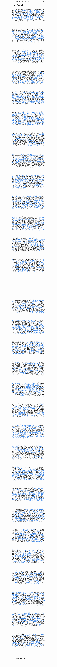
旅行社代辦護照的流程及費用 (19, 58)
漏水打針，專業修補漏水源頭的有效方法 (37, 512)
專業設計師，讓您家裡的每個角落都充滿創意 (33, 342)
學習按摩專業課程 (40, 247)
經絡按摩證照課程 (22, 433)
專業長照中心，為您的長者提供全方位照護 (19, 184)
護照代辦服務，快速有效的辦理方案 (26, 520)
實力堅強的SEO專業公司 (40, 252)
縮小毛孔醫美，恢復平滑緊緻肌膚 (37, 200)
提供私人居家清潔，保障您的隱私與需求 (26, 230)
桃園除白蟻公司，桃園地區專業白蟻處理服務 (28, 376)
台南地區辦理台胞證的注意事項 (32, 559)
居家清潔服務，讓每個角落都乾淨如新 (30, 80)
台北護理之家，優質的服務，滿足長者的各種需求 (24, 643)
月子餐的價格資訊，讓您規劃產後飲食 (23, 330)
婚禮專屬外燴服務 (17, 119)
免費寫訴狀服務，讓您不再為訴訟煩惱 (20, 539)
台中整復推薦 (29, 416)
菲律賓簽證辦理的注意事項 (32, 266)
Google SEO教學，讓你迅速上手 (19, 95)
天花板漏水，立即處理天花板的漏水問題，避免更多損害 (29, 340)
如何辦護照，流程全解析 (32, 321)
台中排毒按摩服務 (29, 16)
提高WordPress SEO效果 (24, 622)
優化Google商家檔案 (35, 418)
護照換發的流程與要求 (32, 307)
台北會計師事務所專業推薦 (40, 102)
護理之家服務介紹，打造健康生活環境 (20, 598)
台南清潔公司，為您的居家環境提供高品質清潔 (25, 117)
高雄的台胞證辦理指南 (39, 201)
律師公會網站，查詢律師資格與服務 (35, 52)
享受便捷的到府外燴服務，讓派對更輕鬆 (38, 458)
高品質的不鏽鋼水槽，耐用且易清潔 (23, 271)
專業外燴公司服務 (29, 634)
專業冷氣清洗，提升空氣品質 (33, 181)
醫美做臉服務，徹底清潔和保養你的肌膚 (27, 436)
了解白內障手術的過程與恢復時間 (30, 627)
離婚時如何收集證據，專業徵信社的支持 (32, 145)
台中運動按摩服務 (33, 522)
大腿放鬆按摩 (40, 625)
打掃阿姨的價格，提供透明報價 (20, 478)
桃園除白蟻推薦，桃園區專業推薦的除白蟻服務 (29, 219)
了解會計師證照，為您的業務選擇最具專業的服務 (30, 641)
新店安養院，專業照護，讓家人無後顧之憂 (19, 459)
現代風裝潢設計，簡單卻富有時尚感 (21, 10)
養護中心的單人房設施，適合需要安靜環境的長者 (30, 408)
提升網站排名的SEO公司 (40, 584)
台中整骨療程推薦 (28, 38)
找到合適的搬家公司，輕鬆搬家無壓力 (21, 605)
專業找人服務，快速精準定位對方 (31, 81)
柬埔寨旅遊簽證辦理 (30, 19)
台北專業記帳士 (25, 104)
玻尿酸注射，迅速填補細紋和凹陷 (32, 33)
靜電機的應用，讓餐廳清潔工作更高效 (18, 353)
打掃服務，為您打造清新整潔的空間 (29, 345)
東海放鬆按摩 (35, 564)
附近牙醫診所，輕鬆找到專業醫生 (26, 161)
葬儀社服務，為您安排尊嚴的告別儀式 (25, 200)
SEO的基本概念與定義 (32, 468)
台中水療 (17, 578)
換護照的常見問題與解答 (30, 140)
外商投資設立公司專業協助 (18, 167)
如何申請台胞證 (29, 244)
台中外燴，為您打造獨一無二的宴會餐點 (21, 33)
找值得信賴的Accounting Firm (25, 602)
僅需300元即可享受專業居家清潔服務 (35, 330)
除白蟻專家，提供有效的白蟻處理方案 (32, 158)
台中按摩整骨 (33, 552)
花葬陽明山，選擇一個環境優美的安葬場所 (31, 306)
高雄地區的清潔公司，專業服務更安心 (35, 11)
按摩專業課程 (33, 364)
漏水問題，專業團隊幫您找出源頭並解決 (23, 614)
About (44, 1)
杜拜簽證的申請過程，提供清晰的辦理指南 (27, 303)
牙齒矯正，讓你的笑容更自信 (30, 41)
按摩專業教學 (31, 173)
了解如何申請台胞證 (35, 313)
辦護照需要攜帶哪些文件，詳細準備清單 (37, 37)
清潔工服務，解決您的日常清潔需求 (18, 17)
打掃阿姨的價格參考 (31, 498)
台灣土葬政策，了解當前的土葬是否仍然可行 (36, 245)
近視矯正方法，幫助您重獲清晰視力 (37, 184)
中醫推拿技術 (26, 99)
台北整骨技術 (36, 426)
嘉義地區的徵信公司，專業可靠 (18, 474)
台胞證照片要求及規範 (39, 645)
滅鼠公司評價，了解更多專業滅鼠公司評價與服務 (22, 466)
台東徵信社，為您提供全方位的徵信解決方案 (32, 136)
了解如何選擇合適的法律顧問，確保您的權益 (35, 366)
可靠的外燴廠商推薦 (26, 52)
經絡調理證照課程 (25, 205)
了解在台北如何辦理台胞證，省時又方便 (37, 417)
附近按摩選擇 (22, 268)
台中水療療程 (16, 471)
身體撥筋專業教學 (34, 333)
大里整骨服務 (25, 487)
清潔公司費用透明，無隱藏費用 (23, 413)
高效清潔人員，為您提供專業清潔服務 (33, 479)
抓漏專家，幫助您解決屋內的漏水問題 (20, 168)
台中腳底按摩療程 (35, 520)
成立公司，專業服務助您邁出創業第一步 (24, 51)
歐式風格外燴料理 (29, 385)
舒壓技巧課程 (24, 116)
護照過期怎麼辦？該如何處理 (27, 114)
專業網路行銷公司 (40, 181)
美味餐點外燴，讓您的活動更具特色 (35, 12)
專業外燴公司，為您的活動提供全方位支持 (25, 209)
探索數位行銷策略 (20, 102)
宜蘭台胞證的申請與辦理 (31, 124)
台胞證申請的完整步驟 (29, 226)
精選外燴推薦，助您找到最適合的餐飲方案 (32, 582)
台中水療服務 (26, 50)
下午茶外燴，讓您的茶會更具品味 (25, 558)
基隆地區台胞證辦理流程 (32, 155)
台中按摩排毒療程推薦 (18, 218)
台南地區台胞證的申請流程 (39, 194)
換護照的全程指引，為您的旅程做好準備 (33, 363)
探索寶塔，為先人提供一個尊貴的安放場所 (22, 434)
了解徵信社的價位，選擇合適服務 (33, 205)
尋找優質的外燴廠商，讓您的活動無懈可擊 (32, 240)
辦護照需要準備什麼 (25, 493)
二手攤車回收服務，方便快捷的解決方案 (27, 426)
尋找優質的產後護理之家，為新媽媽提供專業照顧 (21, 173)
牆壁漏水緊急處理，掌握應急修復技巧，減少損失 (25, 135)
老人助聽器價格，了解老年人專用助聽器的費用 (28, 96)
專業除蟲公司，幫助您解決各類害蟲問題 (37, 439)
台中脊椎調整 (39, 495)
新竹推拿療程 (37, 638)
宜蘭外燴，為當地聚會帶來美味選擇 (27, 13)
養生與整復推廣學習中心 (22, 590)
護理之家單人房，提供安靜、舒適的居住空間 (28, 112)
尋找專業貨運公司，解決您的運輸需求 (33, 210)
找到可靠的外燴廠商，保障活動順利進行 (34, 384)
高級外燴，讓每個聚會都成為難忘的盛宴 (28, 593)
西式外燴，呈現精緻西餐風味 (24, 139)
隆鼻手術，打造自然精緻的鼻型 (30, 111)
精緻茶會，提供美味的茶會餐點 (22, 613)
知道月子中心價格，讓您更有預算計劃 (20, 16)
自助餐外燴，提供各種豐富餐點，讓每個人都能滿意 (20, 39)
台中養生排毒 (17, 346)
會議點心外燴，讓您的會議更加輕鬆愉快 (34, 196)
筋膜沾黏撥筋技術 (19, 298)
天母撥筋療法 (35, 31)
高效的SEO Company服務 (19, 205)
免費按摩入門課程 (18, 161)
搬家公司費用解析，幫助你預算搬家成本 (18, 549)
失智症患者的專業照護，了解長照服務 (23, 272)
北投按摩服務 (24, 123)
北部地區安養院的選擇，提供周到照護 (23, 604)
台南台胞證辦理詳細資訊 (39, 124)
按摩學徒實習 (34, 643)
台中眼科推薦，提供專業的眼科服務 (28, 612)
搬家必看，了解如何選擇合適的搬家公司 (37, 144)
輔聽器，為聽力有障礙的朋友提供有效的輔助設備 (35, 179)
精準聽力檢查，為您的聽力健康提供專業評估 (35, 239)
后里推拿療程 (41, 69)
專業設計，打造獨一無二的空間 (32, 553)
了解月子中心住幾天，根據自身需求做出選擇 (28, 57)
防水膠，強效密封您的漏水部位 (35, 558)
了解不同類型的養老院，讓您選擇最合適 (31, 227)
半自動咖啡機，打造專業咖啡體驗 (17, 101)
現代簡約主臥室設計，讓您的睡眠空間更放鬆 (26, 31)
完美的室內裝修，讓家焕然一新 (26, 215)
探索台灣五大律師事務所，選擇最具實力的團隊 (24, 82)
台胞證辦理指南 (22, 38)
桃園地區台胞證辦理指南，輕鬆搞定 (20, 158)
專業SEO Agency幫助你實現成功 (35, 122)
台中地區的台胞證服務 (23, 159)
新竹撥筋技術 (41, 10)
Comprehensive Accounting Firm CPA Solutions (28, 55)
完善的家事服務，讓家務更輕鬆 (24, 207)
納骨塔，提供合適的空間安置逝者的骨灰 (35, 492)
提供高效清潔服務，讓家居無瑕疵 (23, 538)
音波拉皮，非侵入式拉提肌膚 (31, 123)
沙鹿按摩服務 (22, 154)
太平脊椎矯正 (27, 201)
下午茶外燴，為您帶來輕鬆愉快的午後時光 (31, 146)
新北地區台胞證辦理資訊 (21, 519)
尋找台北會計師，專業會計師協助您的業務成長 (29, 252)
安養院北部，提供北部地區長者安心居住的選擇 (22, 122)
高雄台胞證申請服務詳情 (40, 126)
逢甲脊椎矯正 (35, 596)
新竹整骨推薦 (38, 644)
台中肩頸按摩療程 (24, 363)
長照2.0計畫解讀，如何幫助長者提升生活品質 (19, 328)
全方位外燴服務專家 (25, 368)
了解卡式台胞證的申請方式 (19, 22)
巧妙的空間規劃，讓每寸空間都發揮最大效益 (31, 22)
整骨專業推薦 (26, 384)
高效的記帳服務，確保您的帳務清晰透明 (23, 59)
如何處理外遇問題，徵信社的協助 (22, 361)
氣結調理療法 (29, 48)
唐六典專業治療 (31, 105)
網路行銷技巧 (29, 144)
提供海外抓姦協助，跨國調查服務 (17, 572)
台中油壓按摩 (29, 418)
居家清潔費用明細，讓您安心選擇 (34, 424)
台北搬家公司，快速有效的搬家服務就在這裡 (37, 569)
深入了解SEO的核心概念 (41, 352)
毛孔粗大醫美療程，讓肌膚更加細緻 (22, 181)
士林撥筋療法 (32, 59)
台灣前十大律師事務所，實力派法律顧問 (30, 645)
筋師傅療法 (15, 406)
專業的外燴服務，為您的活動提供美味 (28, 350)
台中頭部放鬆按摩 (23, 81)
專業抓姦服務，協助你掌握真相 (20, 306)
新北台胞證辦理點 (27, 569)
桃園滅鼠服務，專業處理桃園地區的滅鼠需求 (32, 407)
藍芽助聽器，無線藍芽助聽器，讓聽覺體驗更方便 (25, 388)
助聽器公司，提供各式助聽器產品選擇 (30, 18)
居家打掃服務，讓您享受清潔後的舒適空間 (32, 387)
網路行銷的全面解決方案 (35, 78)
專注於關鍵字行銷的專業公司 (29, 433)
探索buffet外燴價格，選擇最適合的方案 (29, 102)
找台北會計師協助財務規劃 (31, 328)
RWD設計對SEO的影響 (35, 113)
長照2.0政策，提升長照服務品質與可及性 (18, 369)
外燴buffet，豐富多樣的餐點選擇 (29, 118)
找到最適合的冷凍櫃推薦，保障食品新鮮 (31, 576)
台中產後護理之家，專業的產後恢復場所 (24, 471)
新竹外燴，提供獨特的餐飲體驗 (24, 409)
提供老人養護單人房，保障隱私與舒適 (33, 580)
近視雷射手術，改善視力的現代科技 (23, 105)
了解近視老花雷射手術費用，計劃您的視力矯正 (26, 76)
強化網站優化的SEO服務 (31, 508)
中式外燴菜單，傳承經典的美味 (33, 517)
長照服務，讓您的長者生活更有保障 (39, 354)
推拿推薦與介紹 (35, 117)
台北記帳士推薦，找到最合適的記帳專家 (21, 224)
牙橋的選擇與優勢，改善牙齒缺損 (39, 100)
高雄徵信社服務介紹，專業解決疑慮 (34, 260)
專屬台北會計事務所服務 (35, 60)
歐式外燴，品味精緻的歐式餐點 (33, 389)
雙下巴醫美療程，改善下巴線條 (38, 76)
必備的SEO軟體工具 (28, 17)
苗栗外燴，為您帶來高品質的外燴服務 (22, 187)
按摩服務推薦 (25, 210)
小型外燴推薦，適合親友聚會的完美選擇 (33, 69)
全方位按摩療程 (40, 478)
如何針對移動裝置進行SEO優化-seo (20, 1)
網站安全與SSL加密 (28, 63)
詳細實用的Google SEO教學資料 (30, 541)
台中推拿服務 (39, 559)
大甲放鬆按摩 (29, 238)
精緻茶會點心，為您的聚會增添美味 (30, 415)
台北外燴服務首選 (27, 28)
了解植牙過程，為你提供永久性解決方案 (37, 17)
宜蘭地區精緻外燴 (22, 562)
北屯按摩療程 (24, 373)
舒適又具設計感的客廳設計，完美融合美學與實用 (25, 153)
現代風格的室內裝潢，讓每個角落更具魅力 (20, 575)
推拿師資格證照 (32, 390)
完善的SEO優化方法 (19, 219)
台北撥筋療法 (26, 500)
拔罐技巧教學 (26, 196)
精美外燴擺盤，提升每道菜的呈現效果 (23, 395)
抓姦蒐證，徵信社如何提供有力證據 (26, 119)
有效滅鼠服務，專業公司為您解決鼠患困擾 (33, 202)
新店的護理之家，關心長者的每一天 (23, 468)
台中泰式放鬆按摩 (37, 303)
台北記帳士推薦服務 (28, 14)
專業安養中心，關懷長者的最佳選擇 (37, 459)
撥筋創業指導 (37, 534)
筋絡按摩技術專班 (23, 341)
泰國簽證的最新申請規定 (36, 97)
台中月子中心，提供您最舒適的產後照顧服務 (21, 618)
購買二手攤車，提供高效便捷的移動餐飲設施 (26, 596)
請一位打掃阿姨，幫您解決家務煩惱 (35, 243)
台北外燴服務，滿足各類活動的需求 (23, 308)
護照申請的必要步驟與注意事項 (18, 515)
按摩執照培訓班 (36, 225)
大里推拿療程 (25, 479)
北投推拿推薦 (32, 583)
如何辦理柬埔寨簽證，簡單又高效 (26, 439)
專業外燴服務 (16, 140)
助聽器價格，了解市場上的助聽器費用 (18, 80)
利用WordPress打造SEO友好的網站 (38, 327)
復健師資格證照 (29, 174)
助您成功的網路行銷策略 (27, 36)
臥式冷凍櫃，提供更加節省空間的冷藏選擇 (29, 92)
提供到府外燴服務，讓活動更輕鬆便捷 (38, 43)
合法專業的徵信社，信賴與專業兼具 (31, 383)
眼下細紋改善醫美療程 (32, 271)
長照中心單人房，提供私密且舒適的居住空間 (26, 445)
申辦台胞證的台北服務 (31, 104)
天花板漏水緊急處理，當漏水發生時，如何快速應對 (34, 32)
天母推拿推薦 (20, 160)
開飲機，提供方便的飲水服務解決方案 (37, 195)
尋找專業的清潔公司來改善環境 (36, 161)
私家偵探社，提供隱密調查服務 (23, 270)
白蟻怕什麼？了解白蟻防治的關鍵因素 (29, 101)
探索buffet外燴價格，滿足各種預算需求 (24, 27)
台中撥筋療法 (22, 75)
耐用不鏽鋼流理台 (36, 636)
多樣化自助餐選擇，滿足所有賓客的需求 (22, 113)
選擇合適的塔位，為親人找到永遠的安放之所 (26, 481)
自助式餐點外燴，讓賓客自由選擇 (26, 313)
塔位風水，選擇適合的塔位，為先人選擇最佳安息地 (26, 320)
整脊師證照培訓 (23, 32)
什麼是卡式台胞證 (34, 215)
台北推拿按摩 (23, 394)
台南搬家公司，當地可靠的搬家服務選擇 (24, 552)
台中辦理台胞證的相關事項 (28, 450)
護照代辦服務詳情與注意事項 (26, 43)
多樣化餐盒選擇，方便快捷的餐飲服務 (18, 355)
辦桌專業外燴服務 (26, 304)
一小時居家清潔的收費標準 (23, 175)
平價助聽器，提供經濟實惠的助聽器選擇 (33, 10)
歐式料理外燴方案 (25, 591)
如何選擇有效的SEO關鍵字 (19, 305)
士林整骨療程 (18, 186)
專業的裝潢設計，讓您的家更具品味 (19, 231)
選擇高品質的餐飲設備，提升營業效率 (25, 635)
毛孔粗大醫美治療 (25, 554)
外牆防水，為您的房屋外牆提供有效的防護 (27, 225)
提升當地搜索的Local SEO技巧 (26, 428)
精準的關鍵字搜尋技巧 (39, 322)
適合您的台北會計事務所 (26, 451)
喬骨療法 (19, 376)
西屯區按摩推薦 (26, 180)
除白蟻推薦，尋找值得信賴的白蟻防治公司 (37, 38)
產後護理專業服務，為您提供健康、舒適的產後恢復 (31, 326)
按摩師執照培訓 (38, 96)
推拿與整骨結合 (40, 349)
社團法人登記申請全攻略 (27, 177)
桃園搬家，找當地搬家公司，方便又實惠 (24, 512)
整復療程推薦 (27, 231)
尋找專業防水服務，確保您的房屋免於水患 (32, 312)
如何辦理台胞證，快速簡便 (22, 402)
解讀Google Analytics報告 (22, 412)
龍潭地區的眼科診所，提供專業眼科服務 (35, 448)
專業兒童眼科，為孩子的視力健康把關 (38, 209)
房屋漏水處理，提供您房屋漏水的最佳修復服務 (22, 390)
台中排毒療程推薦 (29, 184)
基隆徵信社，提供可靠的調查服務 (19, 98)
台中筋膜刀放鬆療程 (23, 430)
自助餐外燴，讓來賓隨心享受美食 (20, 533)
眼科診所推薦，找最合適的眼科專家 (35, 311)
